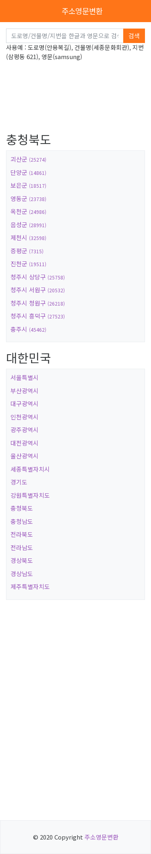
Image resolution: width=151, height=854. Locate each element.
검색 (134, 35)
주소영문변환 (82, 10)
